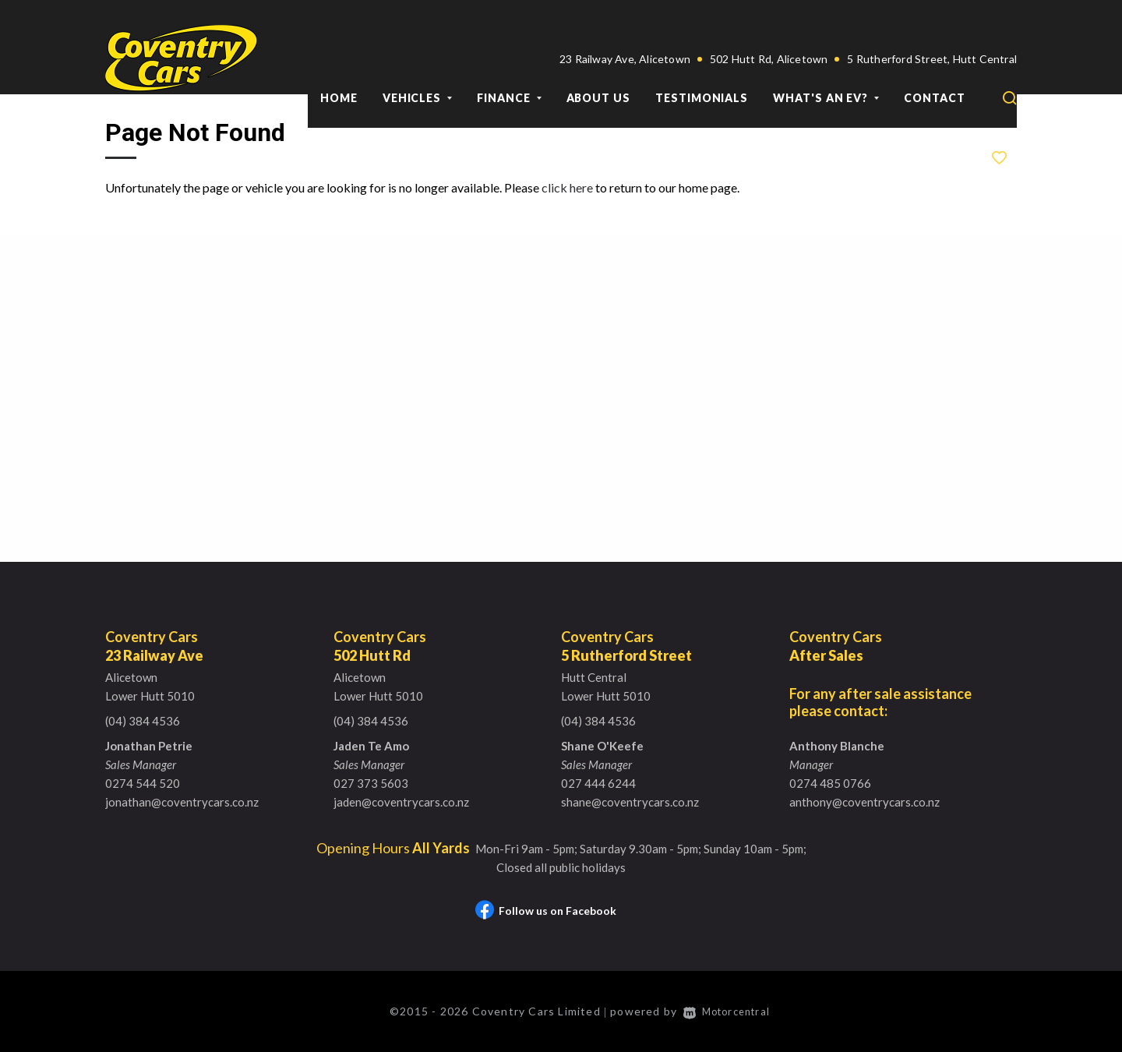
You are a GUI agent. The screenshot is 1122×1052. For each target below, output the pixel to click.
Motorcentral (730, 1011)
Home (339, 61)
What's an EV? (826, 61)
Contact (934, 61)
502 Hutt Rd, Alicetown (768, 22)
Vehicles (417, 61)
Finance (509, 61)
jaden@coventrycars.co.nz (401, 802)
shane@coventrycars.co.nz (630, 802)
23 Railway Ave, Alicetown (624, 22)
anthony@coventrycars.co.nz (864, 802)
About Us (598, 61)
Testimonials (701, 61)
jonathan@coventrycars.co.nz (182, 802)
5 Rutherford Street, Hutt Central (932, 22)
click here (567, 187)
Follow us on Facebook (545, 911)
